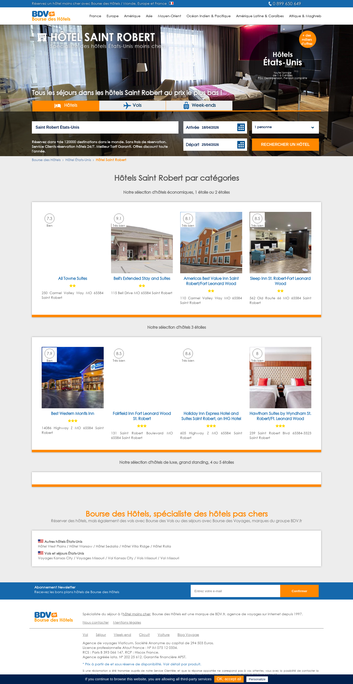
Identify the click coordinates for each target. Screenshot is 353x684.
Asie (149, 16)
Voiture (164, 634)
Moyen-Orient (169, 16)
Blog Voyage (188, 634)
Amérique (132, 16)
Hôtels (65, 105)
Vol (85, 634)
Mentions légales (127, 622)
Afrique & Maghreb (305, 16)
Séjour (101, 634)
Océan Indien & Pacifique (209, 16)
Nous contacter (96, 622)
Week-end (122, 634)
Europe (113, 16)
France (95, 16)
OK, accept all (229, 679)
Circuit (144, 634)
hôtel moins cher (136, 614)
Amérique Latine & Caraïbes (260, 16)
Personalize (257, 679)
